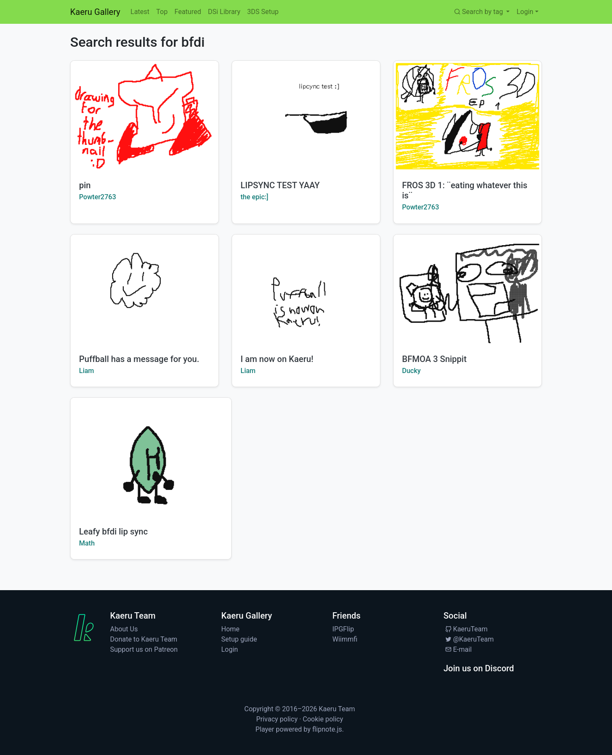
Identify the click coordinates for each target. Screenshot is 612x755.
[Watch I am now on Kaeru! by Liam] (306, 290)
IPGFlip (343, 629)
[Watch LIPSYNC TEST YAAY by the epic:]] (306, 116)
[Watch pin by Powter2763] (144, 116)
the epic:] (254, 197)
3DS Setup (262, 12)
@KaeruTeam (469, 639)
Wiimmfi (344, 639)
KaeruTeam (466, 629)
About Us (124, 629)
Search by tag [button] (479, 12)
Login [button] (524, 12)
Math (87, 543)
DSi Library (224, 12)
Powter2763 (97, 197)
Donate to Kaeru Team (143, 639)
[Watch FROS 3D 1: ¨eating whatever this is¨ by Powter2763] (467, 116)
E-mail (458, 649)
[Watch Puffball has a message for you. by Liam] (144, 290)
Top (162, 12)
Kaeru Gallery (95, 12)
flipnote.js (327, 729)
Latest (140, 12)
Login (229, 649)
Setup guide (239, 639)
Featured (187, 12)
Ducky (411, 371)
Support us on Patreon (144, 649)
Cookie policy (323, 719)
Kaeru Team (337, 709)
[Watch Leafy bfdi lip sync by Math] (151, 458)
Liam (86, 371)
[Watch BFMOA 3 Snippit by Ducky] (467, 290)
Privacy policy (277, 719)
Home (230, 629)
